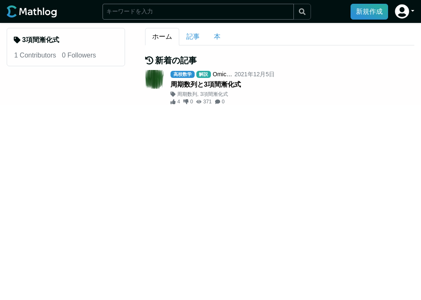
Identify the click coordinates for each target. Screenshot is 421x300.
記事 (193, 36)
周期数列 (187, 94)
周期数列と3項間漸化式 (205, 84)
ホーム (162, 36)
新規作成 (369, 11)
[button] (404, 11)
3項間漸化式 (214, 94)
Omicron (224, 74)
